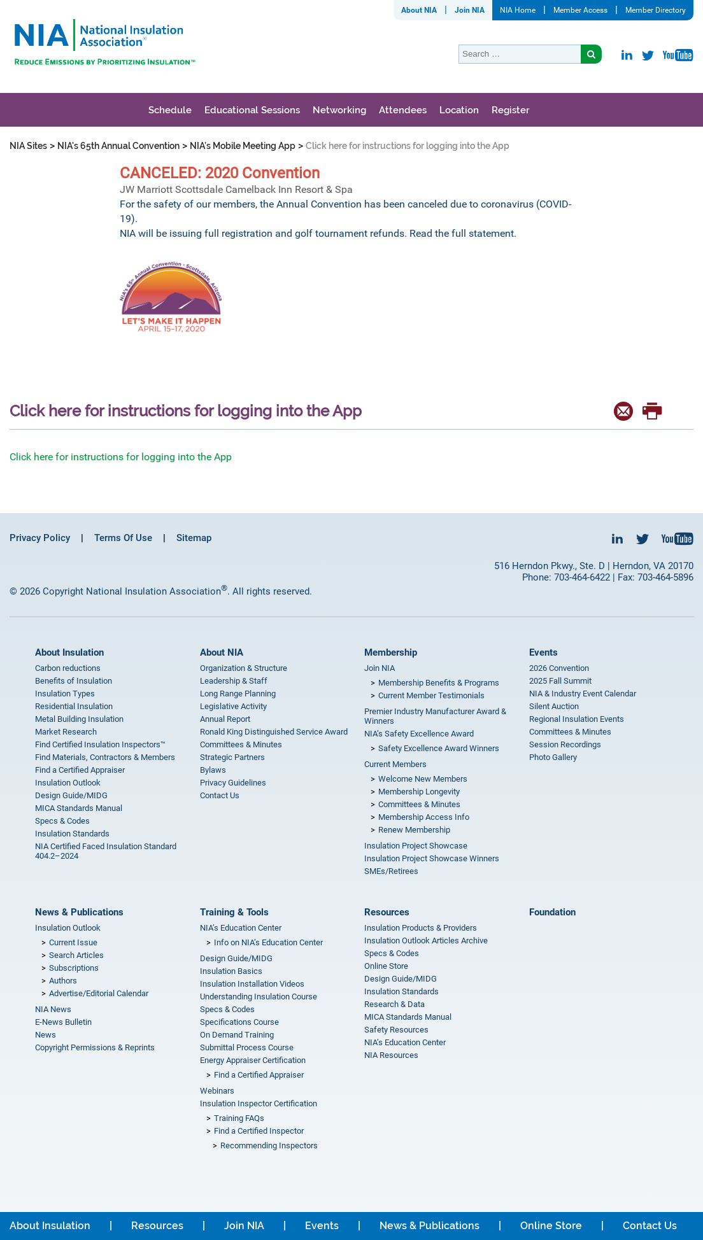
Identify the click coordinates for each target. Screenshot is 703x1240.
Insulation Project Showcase (415, 845)
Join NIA (470, 10)
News (45, 1034)
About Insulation (69, 652)
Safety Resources (396, 1029)
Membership (390, 652)
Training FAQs (239, 1118)
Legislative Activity (233, 706)
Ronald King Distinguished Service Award (274, 731)
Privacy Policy (40, 538)
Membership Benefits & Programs (438, 682)
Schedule (170, 110)
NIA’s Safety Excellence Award (419, 733)
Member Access (580, 10)
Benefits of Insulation (73, 681)
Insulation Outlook (68, 782)
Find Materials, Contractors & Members (105, 757)
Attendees (403, 110)
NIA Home (518, 10)
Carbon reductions (68, 668)
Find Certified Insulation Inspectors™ (100, 744)
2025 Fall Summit (560, 681)
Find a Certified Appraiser (80, 770)
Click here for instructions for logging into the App (121, 457)
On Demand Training (237, 1034)
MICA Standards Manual (78, 808)
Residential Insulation (74, 706)
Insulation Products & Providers (420, 928)
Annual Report (225, 719)
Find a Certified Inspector (259, 1131)
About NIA (419, 10)
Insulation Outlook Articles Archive (426, 940)
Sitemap (193, 538)
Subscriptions (74, 968)
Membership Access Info (423, 817)
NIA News (53, 1009)
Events (543, 652)
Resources (386, 912)
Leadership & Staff (233, 681)
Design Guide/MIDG (71, 795)
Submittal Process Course (247, 1047)
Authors (63, 980)
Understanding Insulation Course (258, 996)
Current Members (395, 764)
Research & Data (394, 1004)
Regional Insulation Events (576, 719)
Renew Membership (414, 830)
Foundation (552, 912)
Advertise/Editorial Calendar (98, 993)
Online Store (386, 966)
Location (459, 110)
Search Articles (76, 955)
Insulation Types (65, 693)
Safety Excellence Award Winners (438, 748)
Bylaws (213, 770)
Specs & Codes (62, 821)
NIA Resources (391, 1055)
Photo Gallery (553, 757)
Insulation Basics (231, 971)
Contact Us (219, 795)
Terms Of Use (123, 538)
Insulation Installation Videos (252, 984)
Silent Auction (554, 706)
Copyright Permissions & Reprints (95, 1047)
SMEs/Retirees (391, 871)
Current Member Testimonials (431, 695)
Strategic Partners (232, 757)
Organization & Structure (243, 668)
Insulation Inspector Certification (258, 1103)
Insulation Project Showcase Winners (431, 858)
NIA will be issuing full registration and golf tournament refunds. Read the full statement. (319, 233)
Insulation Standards (72, 833)
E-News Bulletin (63, 1022)
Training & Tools (234, 912)
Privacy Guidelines (233, 782)
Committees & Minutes (241, 744)
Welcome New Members (422, 779)
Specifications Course (239, 1022)
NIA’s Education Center (240, 928)
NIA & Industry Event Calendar (582, 693)
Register (511, 110)
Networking (339, 110)
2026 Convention (559, 668)
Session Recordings (565, 744)
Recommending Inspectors (269, 1145)
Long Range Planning (238, 693)
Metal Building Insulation (79, 719)
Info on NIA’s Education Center (268, 942)
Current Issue (73, 942)
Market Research (66, 731)
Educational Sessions (252, 110)
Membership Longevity (419, 791)
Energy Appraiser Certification (253, 1060)
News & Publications (79, 912)
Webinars (217, 1091)
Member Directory (655, 10)
